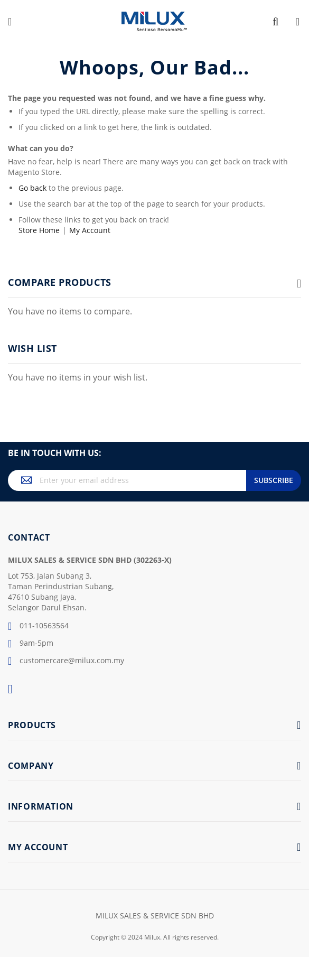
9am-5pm (30, 643)
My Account (89, 230)
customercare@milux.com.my (66, 661)
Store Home (39, 230)
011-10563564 (38, 626)
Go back (32, 188)
